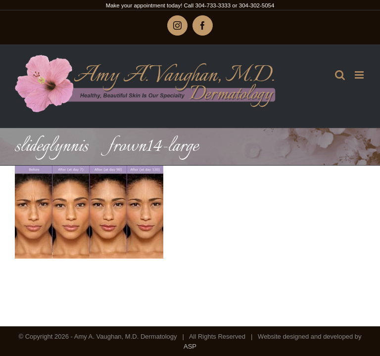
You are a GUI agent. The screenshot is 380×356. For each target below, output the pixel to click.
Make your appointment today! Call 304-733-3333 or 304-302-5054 (190, 5)
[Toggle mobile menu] (360, 75)
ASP (190, 346)
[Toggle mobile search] (340, 75)
